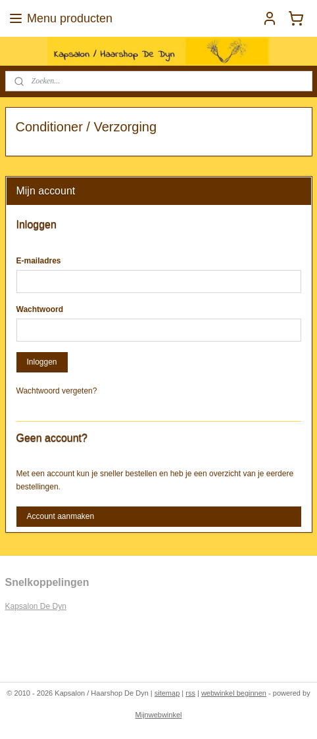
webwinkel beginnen (233, 693)
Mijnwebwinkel (158, 715)
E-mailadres (38, 260)
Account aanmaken (60, 516)
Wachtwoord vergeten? (56, 390)
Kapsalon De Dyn (35, 606)
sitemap (167, 693)
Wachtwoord (40, 309)
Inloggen (41, 362)
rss (190, 693)
